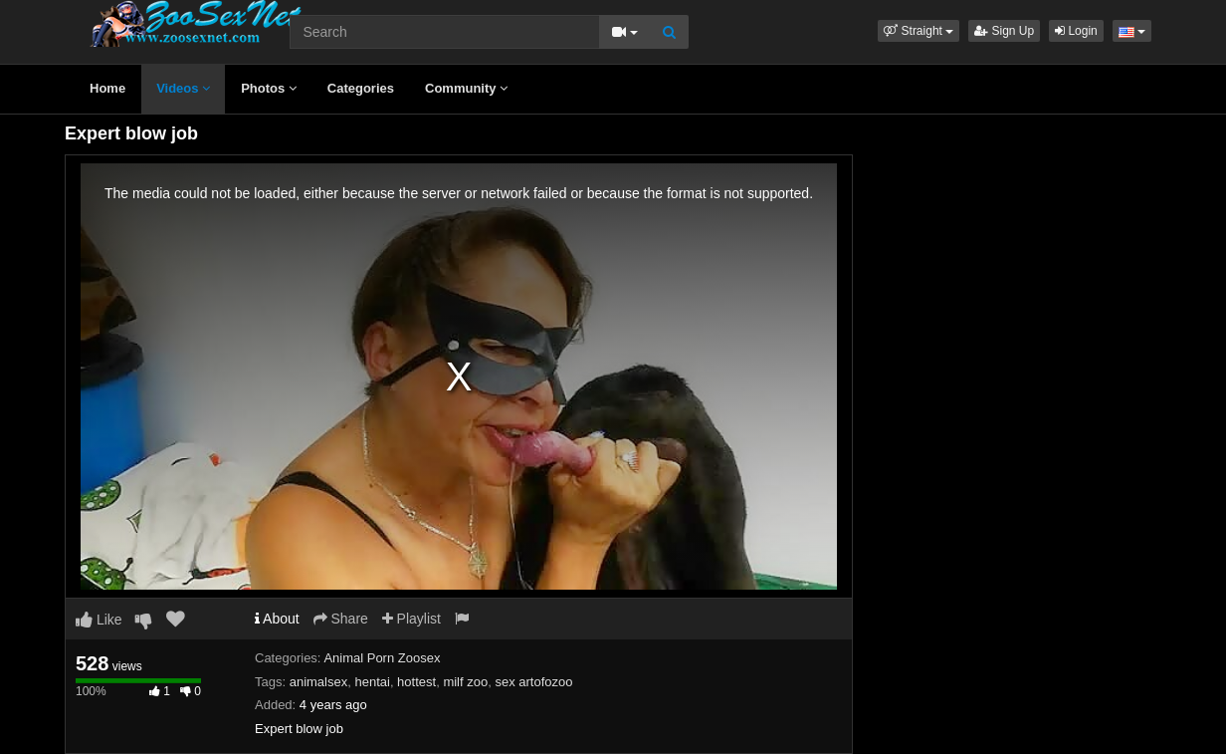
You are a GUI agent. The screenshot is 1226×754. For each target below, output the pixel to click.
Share (340, 619)
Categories (360, 88)
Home (107, 88)
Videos (183, 88)
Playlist (411, 619)
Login (1076, 31)
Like (99, 620)
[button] (918, 31)
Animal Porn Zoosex (381, 657)
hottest (416, 681)
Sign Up (1004, 31)
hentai (371, 681)
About (277, 619)
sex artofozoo (533, 681)
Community (466, 88)
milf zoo (465, 681)
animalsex (319, 681)
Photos (269, 88)
